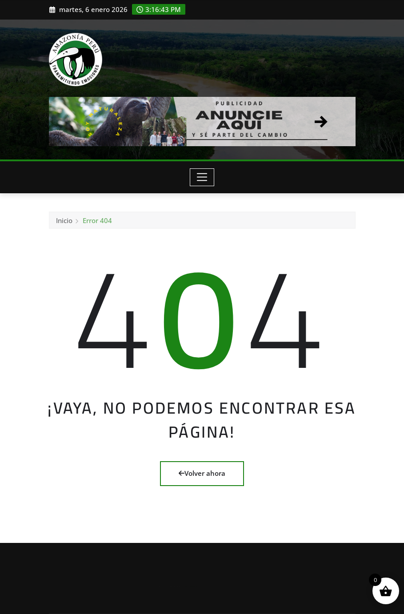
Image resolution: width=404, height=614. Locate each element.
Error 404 (97, 223)
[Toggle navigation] (202, 177)
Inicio (64, 223)
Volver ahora (202, 473)
